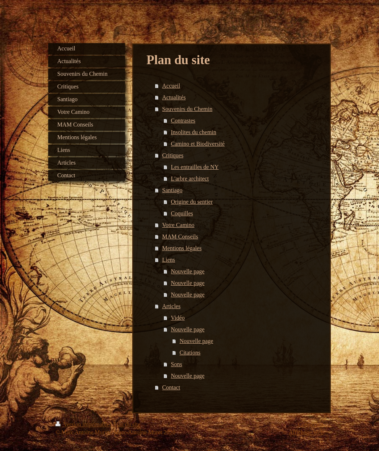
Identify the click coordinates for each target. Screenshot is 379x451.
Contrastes (183, 120)
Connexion (311, 424)
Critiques (173, 155)
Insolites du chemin (193, 132)
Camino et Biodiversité (198, 144)
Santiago (172, 190)
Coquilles (182, 213)
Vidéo (178, 318)
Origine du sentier (192, 202)
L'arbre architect (190, 178)
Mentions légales (182, 248)
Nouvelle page (188, 271)
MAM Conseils (180, 236)
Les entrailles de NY (195, 167)
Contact (171, 387)
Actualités (174, 97)
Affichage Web (306, 432)
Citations (190, 352)
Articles (171, 306)
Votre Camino (178, 225)
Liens (168, 260)
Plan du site (127, 424)
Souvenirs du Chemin (187, 109)
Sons (176, 364)
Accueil (171, 86)
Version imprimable (83, 424)
